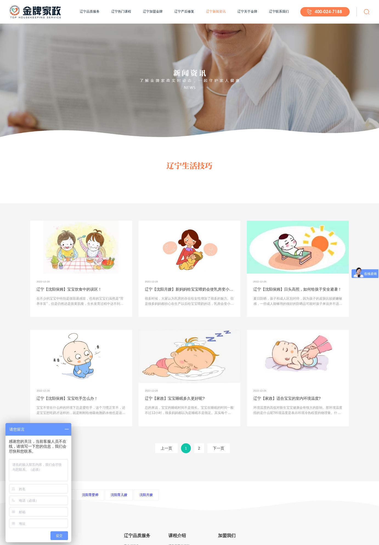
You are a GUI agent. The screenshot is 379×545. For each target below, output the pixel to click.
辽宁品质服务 (90, 11)
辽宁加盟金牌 (153, 11)
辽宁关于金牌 (247, 11)
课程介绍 (177, 535)
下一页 (218, 448)
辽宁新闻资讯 (216, 11)
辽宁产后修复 (184, 11)
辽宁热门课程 (121, 11)
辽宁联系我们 (279, 11)
